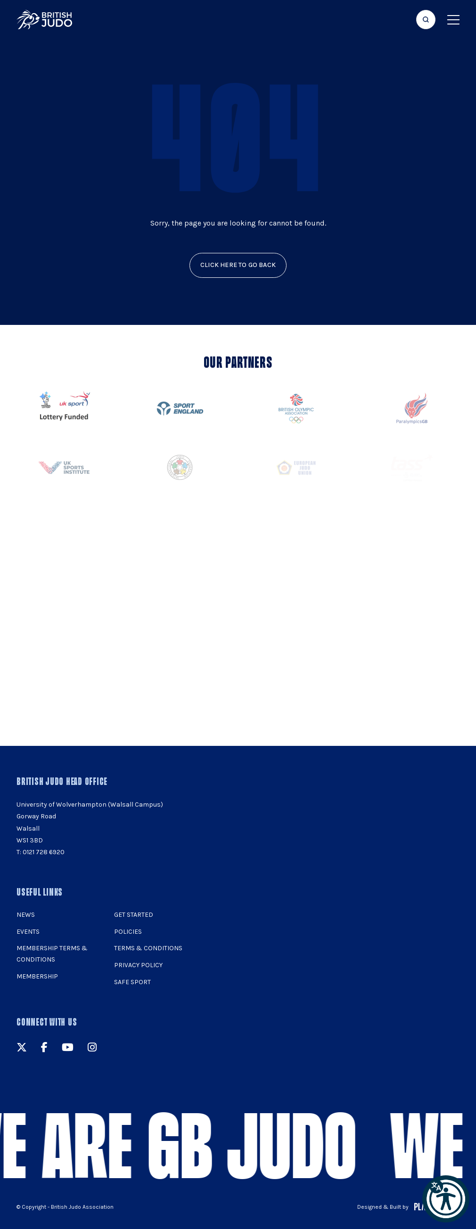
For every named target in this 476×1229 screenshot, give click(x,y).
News (25, 915)
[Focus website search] (425, 19)
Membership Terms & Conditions (52, 953)
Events (28, 932)
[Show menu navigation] (453, 19)
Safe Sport (132, 982)
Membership (37, 976)
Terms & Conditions (148, 948)
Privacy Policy (138, 965)
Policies (128, 932)
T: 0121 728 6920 (40, 852)
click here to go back (238, 265)
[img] (44, 19)
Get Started (133, 915)
